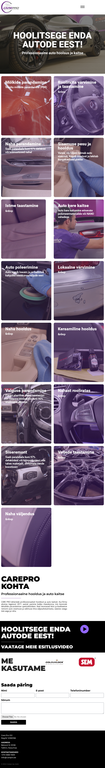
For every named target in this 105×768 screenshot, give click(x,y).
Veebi (17, 764)
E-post (40, 690)
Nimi (4, 690)
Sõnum (5, 700)
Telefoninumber (80, 690)
